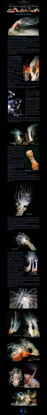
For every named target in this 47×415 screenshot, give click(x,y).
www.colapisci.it (23, 414)
